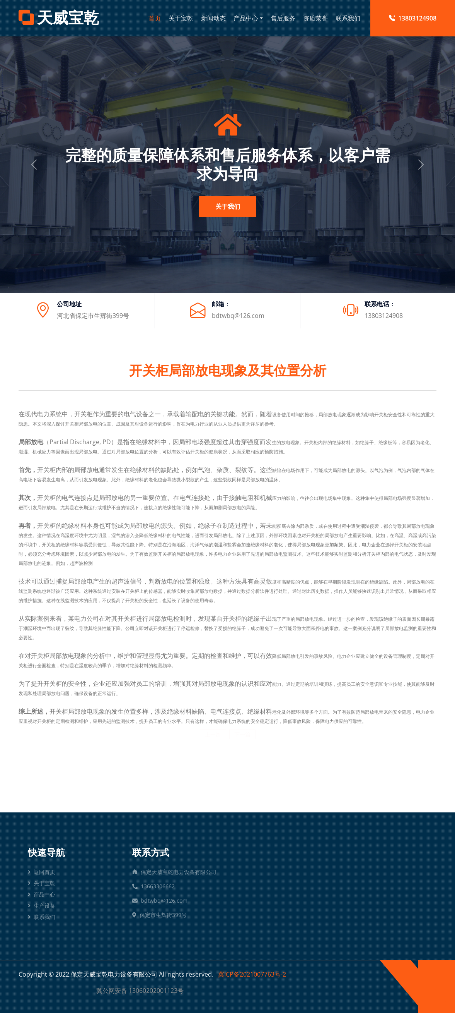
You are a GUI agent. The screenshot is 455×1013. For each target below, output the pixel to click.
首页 (154, 18)
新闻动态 (213, 18)
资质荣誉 (315, 18)
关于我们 (227, 206)
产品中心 (245, 18)
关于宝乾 (181, 18)
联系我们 (348, 18)
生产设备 (41, 905)
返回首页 (41, 872)
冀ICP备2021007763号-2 (252, 974)
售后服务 (283, 18)
